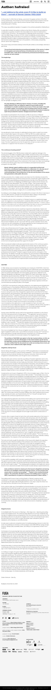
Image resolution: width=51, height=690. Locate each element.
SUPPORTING (29, 625)
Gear (41, 1)
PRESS (28, 626)
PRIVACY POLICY (30, 628)
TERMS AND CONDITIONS (32, 629)
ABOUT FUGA (29, 623)
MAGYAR (36, 1)
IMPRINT (28, 621)
